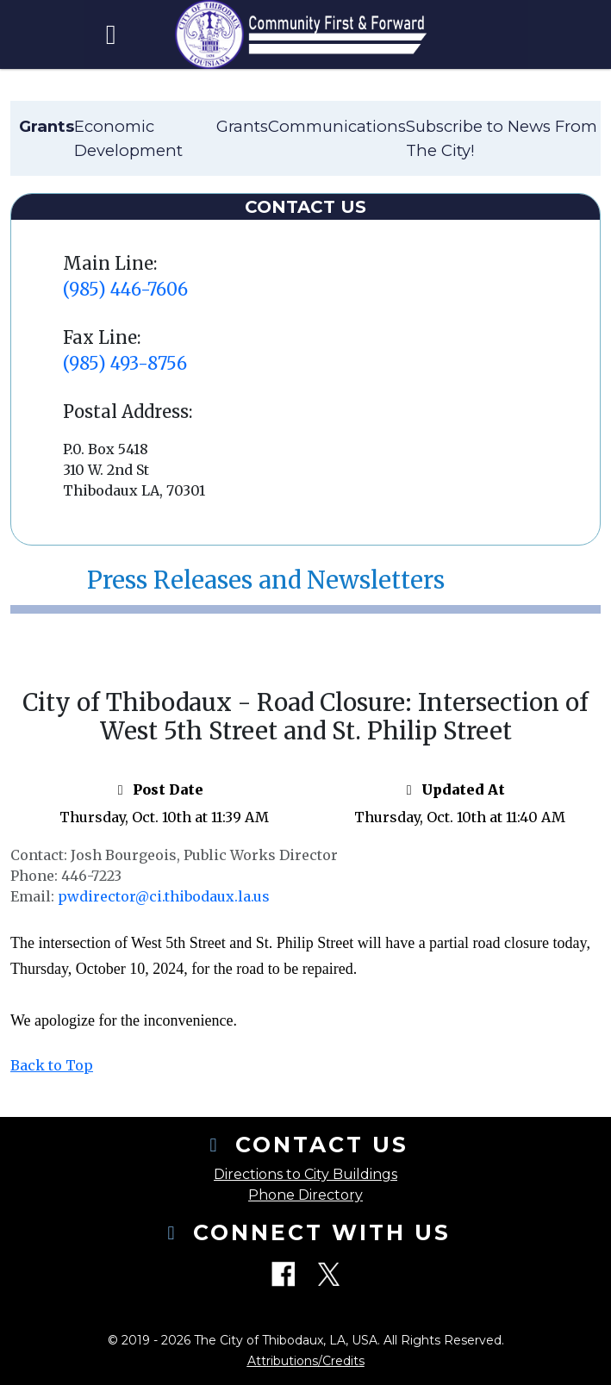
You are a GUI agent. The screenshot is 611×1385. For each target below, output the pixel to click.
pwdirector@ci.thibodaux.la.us (164, 896)
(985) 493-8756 (125, 363)
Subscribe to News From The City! (501, 138)
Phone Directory (305, 1195)
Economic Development (128, 138)
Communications (337, 126)
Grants (242, 126)
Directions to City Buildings (305, 1174)
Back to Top (51, 1065)
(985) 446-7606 (125, 289)
